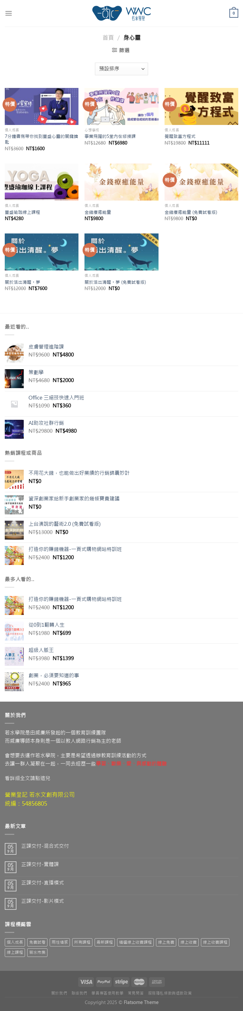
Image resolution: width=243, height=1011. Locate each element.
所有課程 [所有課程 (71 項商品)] (82, 942)
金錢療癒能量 (97, 212)
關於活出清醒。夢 (22, 282)
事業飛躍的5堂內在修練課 (110, 136)
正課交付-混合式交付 (45, 846)
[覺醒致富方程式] (201, 106)
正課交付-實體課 (40, 864)
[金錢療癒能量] (121, 182)
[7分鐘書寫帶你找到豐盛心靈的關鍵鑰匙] (41, 106)
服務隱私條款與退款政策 (170, 993)
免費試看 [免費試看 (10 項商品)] (37, 942)
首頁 (108, 37)
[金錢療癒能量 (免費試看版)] (201, 182)
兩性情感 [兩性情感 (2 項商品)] (60, 942)
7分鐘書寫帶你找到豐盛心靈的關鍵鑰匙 (41, 139)
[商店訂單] (121, 69)
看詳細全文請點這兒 (27, 778)
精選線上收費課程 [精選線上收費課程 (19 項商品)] (135, 942)
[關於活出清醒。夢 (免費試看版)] (121, 251)
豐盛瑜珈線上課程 (22, 212)
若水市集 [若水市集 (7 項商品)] (37, 952)
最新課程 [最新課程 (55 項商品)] (105, 942)
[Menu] (8, 13)
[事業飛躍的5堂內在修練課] (121, 106)
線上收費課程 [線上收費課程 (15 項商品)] (215, 942)
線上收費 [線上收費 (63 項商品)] (188, 942)
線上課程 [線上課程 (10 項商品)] (15, 952)
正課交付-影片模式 (42, 901)
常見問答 (136, 993)
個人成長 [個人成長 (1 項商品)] (15, 942)
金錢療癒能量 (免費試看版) (191, 212)
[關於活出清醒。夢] (41, 251)
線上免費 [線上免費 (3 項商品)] (166, 942)
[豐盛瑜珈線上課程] (41, 182)
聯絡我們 (79, 993)
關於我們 (59, 993)
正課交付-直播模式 (42, 883)
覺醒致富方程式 (180, 136)
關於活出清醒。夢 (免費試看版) (115, 282)
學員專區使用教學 (107, 993)
